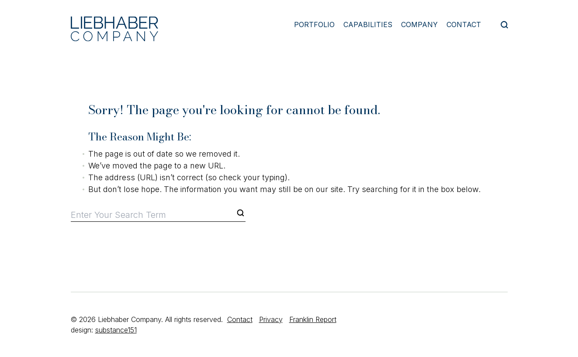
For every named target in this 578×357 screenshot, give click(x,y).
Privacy (271, 319)
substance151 (116, 330)
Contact (463, 24)
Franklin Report (312, 319)
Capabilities (367, 24)
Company (419, 24)
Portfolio (314, 24)
